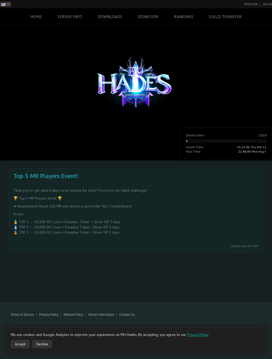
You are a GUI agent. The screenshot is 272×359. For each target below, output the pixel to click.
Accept (20, 344)
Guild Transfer (225, 16)
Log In (267, 4)
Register (251, 4)
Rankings (183, 16)
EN (5, 4)
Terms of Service (22, 315)
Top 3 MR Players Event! (45, 176)
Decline (42, 344)
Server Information (101, 315)
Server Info (70, 16)
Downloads (110, 16)
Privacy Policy (49, 315)
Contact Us (127, 315)
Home (36, 16)
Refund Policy (73, 315)
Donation (148, 16)
